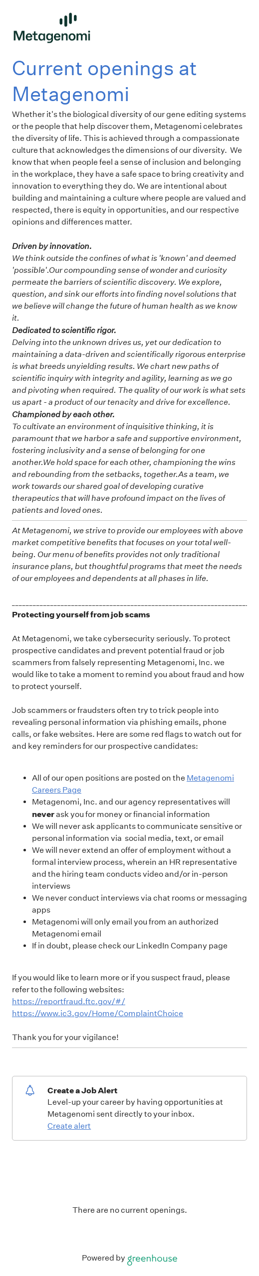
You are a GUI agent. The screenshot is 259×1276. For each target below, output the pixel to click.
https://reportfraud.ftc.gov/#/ (68, 1001)
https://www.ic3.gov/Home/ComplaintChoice (97, 1013)
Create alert (69, 1126)
